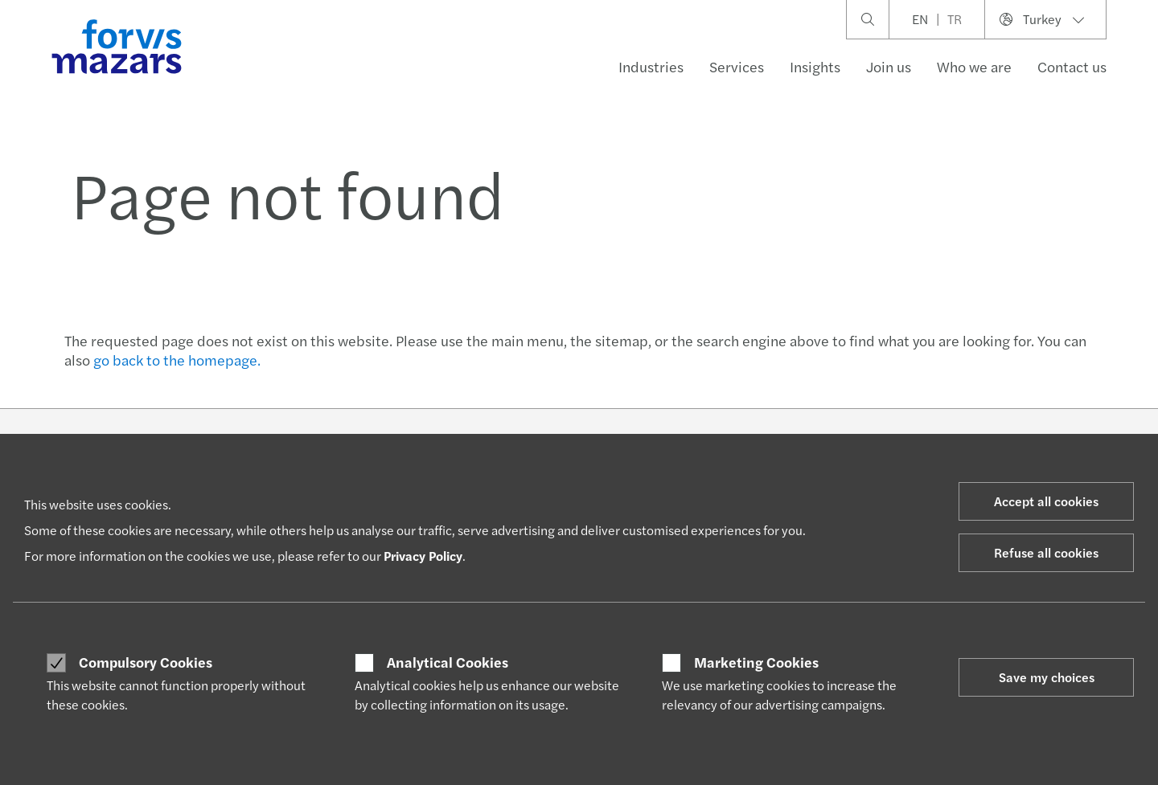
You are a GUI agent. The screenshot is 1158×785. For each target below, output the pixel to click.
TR (954, 19)
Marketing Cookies (756, 662)
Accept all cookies (1046, 501)
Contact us (1072, 66)
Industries (651, 66)
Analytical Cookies (447, 662)
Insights (815, 66)
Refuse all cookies (1046, 552)
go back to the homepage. (177, 360)
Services (736, 66)
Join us (888, 66)
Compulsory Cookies (145, 662)
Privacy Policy (423, 555)
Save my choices (1046, 677)
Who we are (974, 66)
